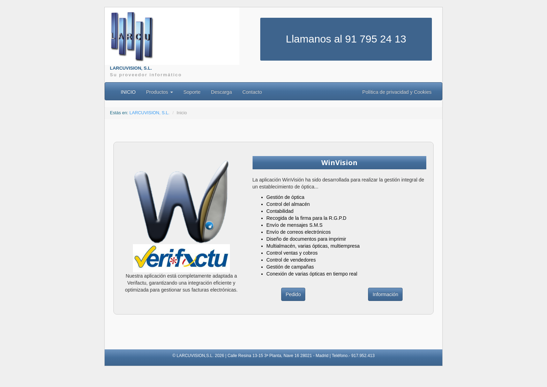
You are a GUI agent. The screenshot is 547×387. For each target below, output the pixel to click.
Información (385, 294)
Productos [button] (159, 92)
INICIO (128, 92)
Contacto (252, 92)
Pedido (293, 294)
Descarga (221, 92)
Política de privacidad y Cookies (397, 92)
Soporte (192, 92)
